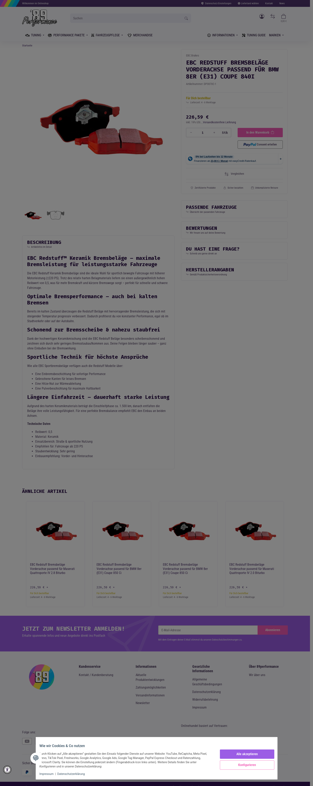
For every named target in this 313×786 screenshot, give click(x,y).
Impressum (49, 774)
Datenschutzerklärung (73, 774)
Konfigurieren (244, 765)
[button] (7, 770)
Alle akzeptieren (244, 754)
